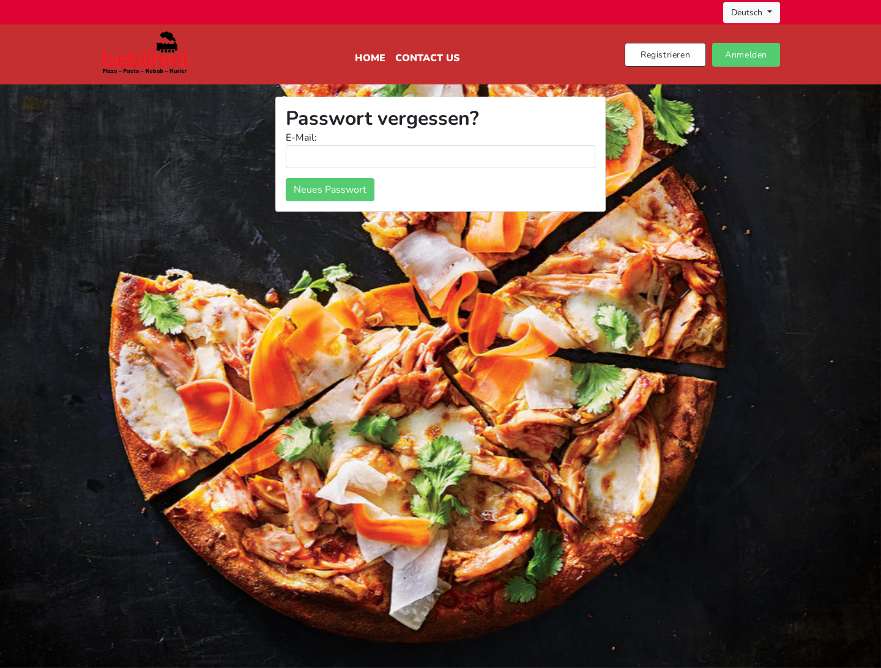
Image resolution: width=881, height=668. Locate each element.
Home (370, 58)
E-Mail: (301, 137)
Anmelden (746, 55)
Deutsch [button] (748, 12)
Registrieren (665, 55)
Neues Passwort (330, 189)
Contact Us (427, 58)
